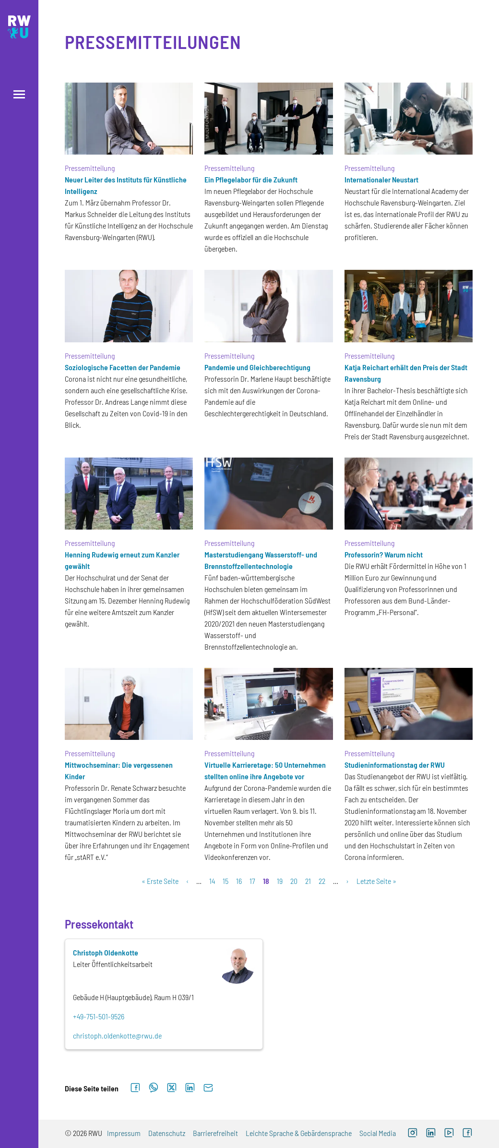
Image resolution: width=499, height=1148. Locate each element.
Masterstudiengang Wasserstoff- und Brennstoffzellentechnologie (260, 560)
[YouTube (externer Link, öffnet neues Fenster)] (449, 1133)
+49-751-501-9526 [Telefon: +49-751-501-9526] (98, 1016)
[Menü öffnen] (19, 94)
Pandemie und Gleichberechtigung (257, 367)
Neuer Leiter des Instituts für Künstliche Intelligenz (126, 185)
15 (225, 880)
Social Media (377, 1132)
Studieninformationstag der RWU (395, 764)
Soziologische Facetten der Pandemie (122, 367)
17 (252, 880)
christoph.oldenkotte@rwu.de (117, 1035)
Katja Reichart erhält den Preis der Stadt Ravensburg (406, 373)
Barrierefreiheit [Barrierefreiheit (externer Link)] (215, 1132)
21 (308, 880)
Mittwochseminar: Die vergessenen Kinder (119, 770)
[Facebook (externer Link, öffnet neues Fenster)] (467, 1133)
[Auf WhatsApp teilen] (153, 1088)
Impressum (124, 1132)
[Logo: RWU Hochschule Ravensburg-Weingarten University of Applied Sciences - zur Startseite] (19, 26)
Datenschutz (166, 1132)
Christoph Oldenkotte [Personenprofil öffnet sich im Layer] (105, 952)
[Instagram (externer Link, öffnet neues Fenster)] (412, 1133)
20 (293, 880)
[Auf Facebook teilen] (135, 1088)
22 (322, 880)
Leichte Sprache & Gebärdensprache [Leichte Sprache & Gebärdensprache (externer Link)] (299, 1132)
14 (212, 880)
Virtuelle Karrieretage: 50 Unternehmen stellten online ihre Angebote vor (265, 770)
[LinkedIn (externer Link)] (431, 1133)
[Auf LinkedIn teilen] (190, 1088)
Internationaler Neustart (381, 179)
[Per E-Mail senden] (208, 1088)
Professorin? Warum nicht (384, 554)
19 (280, 880)
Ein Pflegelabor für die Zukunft (250, 179)
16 (239, 880)
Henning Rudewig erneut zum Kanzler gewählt (122, 560)
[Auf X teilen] (171, 1088)
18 (266, 880)
